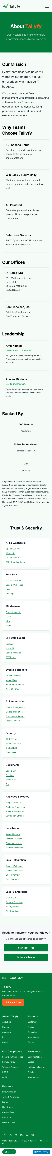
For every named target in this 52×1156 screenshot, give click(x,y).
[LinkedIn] (5, 1135)
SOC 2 (5, 1072)
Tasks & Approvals (10, 1097)
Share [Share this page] (9, 1152)
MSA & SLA (11, 897)
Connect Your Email (15, 870)
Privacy (33, 1141)
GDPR (4, 1077)
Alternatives (33, 1077)
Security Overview (14, 902)
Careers (5, 1042)
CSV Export (11, 657)
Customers (33, 1022)
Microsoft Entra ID (14, 580)
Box (7, 784)
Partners (31, 1042)
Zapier (9, 625)
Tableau (9, 644)
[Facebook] (16, 1135)
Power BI (10, 648)
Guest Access (8, 1122)
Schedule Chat (13, 1002)
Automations (8, 1112)
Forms (5, 1102)
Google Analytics (13, 652)
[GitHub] (27, 1135)
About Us (6, 1022)
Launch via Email (13, 675)
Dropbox (10, 775)
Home (4, 978)
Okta (8, 589)
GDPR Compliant (13, 743)
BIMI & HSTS (11, 748)
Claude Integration (14, 712)
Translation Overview (15, 847)
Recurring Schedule (15, 684)
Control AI (6, 1117)
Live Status (7, 1107)
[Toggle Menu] (47, 6)
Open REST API (13, 548)
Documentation (35, 1057)
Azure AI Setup (13, 834)
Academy (6, 1032)
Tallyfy (6, 986)
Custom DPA (11, 752)
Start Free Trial (26, 947)
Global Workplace (14, 843)
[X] (10, 1135)
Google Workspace (14, 585)
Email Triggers (12, 879)
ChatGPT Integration (15, 707)
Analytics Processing (15, 807)
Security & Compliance (12, 1057)
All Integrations (12, 911)
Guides (31, 1062)
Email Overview (13, 875)
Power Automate (13, 612)
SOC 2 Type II (12, 739)
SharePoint (11, 779)
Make (8, 616)
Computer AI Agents (15, 716)
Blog (4, 1037)
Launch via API (12, 557)
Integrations (33, 1037)
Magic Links (11, 680)
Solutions (32, 1072)
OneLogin (10, 593)
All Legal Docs (12, 906)
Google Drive (11, 771)
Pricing (31, 1027)
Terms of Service (10, 1067)
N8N (8, 621)
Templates (32, 1032)
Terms (24, 1141)
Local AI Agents (13, 720)
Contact (6, 1027)
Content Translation (15, 838)
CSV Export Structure (16, 816)
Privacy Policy (8, 1062)
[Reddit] (32, 1135)
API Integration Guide (15, 562)
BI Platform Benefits (15, 811)
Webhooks (10, 553)
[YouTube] (21, 1135)
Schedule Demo (26, 957)
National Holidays (36, 1067)
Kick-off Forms (12, 689)
